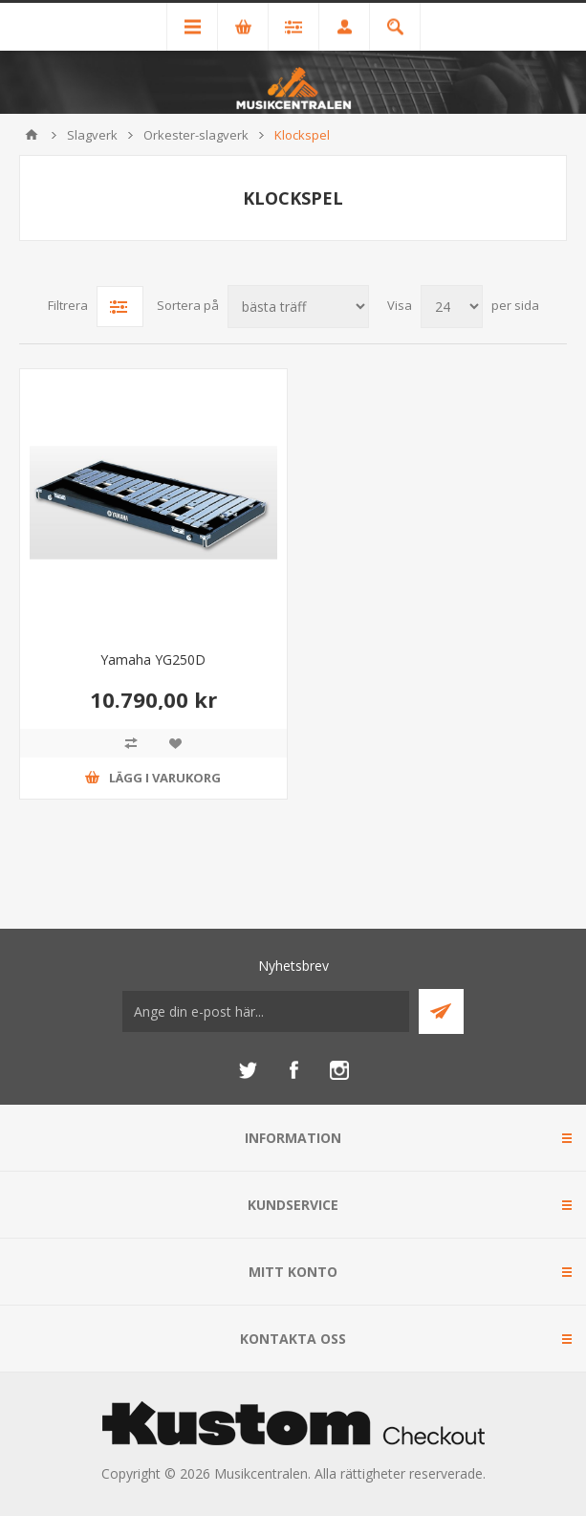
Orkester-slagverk (196, 134)
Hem (31, 135)
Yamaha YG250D (153, 659)
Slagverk (92, 134)
